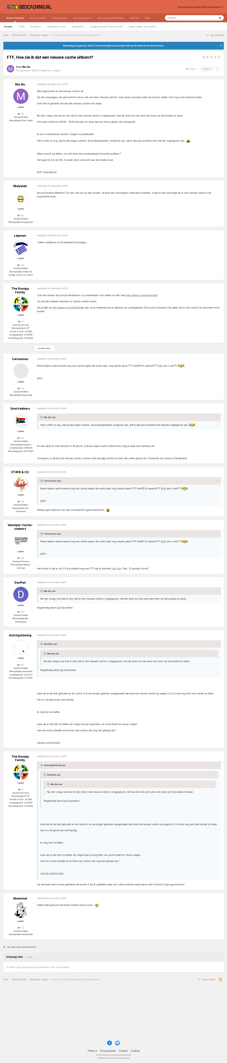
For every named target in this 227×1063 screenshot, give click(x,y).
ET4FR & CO (20, 472)
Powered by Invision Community (114, 1058)
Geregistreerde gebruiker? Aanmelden (201, 7)
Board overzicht (15, 19)
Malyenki (20, 186)
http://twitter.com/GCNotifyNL (68, 307)
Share (190, 68)
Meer (147, 18)
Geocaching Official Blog (110, 18)
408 (20, 558)
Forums (8, 26)
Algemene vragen (51, 70)
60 (21, 321)
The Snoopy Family (20, 290)
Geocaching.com (82, 18)
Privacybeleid (108, 1050)
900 (20, 611)
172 (21, 927)
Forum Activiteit (38, 18)
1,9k (20, 265)
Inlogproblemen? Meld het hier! (106, 26)
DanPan (20, 582)
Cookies (135, 1050)
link (58, 607)
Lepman (20, 235)
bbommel (20, 898)
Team (21, 26)
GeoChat (134, 18)
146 (21, 113)
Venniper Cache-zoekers (20, 526)
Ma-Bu (20, 84)
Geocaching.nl (59, 18)
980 (20, 215)
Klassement (78, 26)
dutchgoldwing (20, 635)
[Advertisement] (104, 1012)
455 (20, 664)
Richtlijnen (35, 26)
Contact (123, 1050)
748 (21, 501)
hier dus (116, 568)
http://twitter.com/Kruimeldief (142, 295)
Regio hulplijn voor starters (143, 26)
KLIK (160, 365)
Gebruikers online (56, 26)
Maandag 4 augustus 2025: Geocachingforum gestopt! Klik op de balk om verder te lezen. (113, 45)
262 (20, 438)
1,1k (21, 388)
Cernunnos (20, 359)
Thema (92, 1050)
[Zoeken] (180, 18)
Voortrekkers (20, 408)
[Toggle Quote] (41, 417)
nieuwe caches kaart (48, 742)
